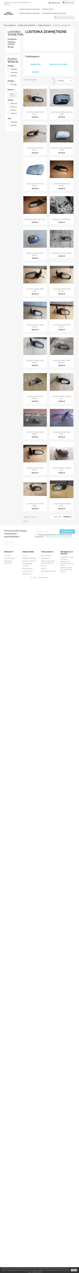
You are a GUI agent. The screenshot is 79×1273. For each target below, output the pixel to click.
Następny (68, 517)
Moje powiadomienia (48, 571)
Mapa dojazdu (27, 568)
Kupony (43, 568)
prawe (14, 110)
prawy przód (14, 113)
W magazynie (14, 84)
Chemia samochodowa (29, 13)
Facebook (6, 543)
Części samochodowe (29, 9)
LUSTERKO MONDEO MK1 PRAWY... (61, 185)
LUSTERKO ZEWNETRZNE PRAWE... (62, 290)
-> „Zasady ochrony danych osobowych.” (58, 537)
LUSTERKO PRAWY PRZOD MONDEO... (62, 362)
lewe (14, 103)
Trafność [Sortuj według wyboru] (65, 81)
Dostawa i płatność (29, 561)
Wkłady (11, 47)
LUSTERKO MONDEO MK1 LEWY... (35, 219)
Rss (11, 543)
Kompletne (12, 39)
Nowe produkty (9, 558)
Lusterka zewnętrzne (16, 33)
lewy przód (14, 107)
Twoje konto (47, 552)
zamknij (73, 1270)
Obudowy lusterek (11, 43)
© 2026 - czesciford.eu (39, 577)
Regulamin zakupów (29, 558)
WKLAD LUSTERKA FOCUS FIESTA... (35, 185)
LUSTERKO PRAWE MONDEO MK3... (61, 397)
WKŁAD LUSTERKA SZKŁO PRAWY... (35, 254)
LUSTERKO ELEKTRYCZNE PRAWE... (35, 505)
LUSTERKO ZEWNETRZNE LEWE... (35, 290)
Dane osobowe (46, 556)
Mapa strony (27, 574)
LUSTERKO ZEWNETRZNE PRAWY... (62, 326)
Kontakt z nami (28, 571)
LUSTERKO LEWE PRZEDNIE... (62, 219)
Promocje (7, 556)
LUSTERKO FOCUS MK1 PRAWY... (62, 253)
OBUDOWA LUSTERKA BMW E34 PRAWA (62, 113)
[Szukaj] (64, 17)
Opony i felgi (47, 9)
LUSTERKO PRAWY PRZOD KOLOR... (35, 113)
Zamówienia (45, 558)
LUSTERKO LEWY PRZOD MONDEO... (35, 397)
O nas (25, 556)
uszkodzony (14, 122)
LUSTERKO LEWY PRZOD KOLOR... (35, 149)
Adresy (43, 566)
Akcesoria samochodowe (54, 13)
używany (14, 125)
